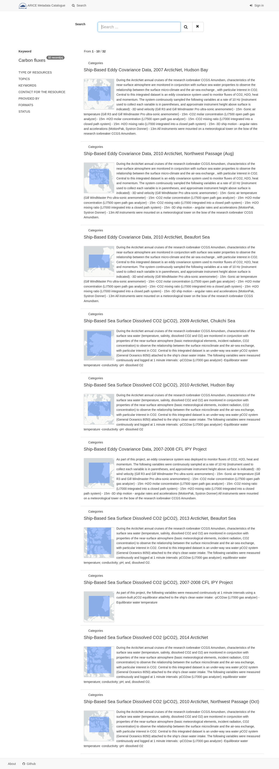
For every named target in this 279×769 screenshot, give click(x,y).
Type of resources (35, 72)
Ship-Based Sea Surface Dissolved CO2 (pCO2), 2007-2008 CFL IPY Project (158, 582)
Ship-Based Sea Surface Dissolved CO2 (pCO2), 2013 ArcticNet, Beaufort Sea (160, 518)
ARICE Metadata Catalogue (42, 6)
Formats (26, 105)
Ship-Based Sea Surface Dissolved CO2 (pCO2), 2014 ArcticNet (146, 637)
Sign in (257, 5)
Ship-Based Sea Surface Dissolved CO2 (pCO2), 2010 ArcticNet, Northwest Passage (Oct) (171, 701)
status (24, 111)
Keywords (27, 85)
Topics (24, 79)
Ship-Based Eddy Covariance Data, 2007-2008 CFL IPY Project (145, 449)
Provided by (29, 98)
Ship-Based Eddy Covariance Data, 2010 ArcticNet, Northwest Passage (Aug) (159, 153)
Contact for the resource (42, 92)
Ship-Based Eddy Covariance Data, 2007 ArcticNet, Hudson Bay (146, 69)
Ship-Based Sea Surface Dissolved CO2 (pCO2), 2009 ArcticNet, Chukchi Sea (159, 320)
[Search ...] (139, 27)
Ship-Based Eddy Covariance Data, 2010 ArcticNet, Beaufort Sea (147, 237)
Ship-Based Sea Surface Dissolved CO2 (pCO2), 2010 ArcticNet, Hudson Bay (159, 385)
